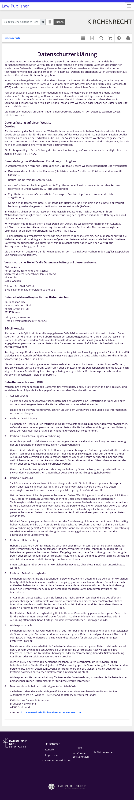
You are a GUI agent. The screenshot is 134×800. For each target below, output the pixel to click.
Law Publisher (15, 6)
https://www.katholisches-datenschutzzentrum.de (51, 712)
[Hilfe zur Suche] (43, 22)
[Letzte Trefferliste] (49, 22)
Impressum (51, 755)
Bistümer (52, 744)
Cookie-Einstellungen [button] (81, 755)
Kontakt (49, 749)
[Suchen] (59, 22)
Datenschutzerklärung (58, 760)
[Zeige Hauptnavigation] (129, 5)
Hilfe (79, 747)
